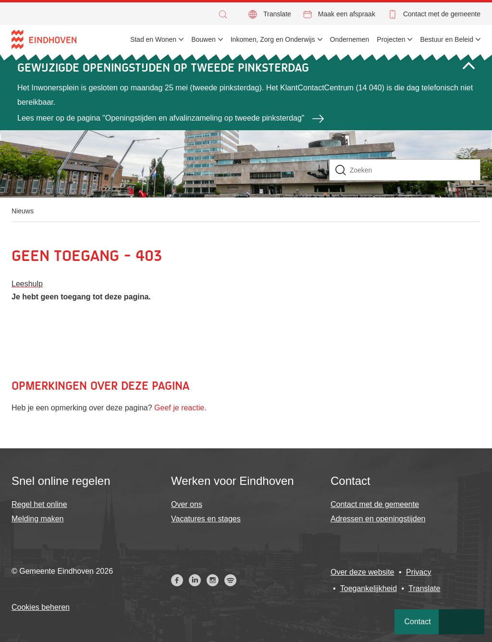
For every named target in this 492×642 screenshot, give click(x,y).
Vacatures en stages (206, 519)
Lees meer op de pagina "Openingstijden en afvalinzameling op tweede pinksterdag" (161, 118)
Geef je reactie (179, 408)
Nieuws (23, 211)
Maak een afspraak (346, 14)
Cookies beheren (41, 607)
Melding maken (38, 519)
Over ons (186, 504)
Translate (277, 14)
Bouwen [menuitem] (203, 39)
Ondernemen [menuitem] (349, 39)
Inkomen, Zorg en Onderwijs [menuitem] (273, 39)
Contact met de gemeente (441, 14)
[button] (225, 14)
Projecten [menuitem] (391, 39)
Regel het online (39, 504)
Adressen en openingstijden (378, 519)
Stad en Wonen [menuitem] (153, 39)
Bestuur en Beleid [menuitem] (446, 39)
